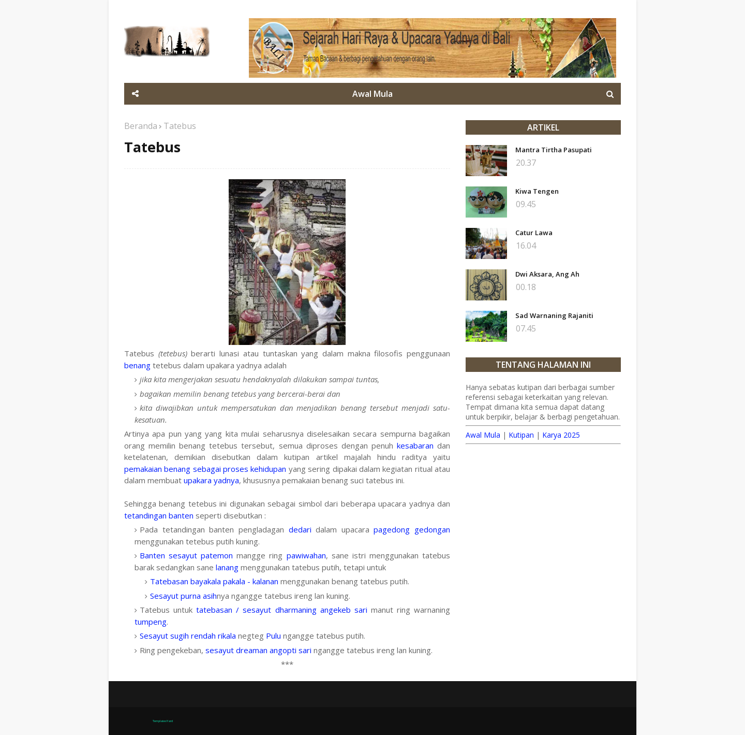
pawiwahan (306, 555)
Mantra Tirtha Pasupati (553, 149)
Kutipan (521, 435)
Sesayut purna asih (183, 595)
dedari (300, 529)
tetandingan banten (158, 515)
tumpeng (151, 621)
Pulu (273, 635)
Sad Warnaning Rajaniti (554, 315)
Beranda (140, 126)
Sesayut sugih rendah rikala (188, 635)
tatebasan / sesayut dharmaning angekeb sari (281, 609)
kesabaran (415, 445)
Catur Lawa (534, 232)
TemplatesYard (163, 721)
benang (137, 365)
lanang (227, 567)
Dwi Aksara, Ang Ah (547, 274)
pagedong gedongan (412, 529)
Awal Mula (483, 435)
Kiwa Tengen (537, 191)
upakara (198, 480)
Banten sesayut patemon (186, 555)
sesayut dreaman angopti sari (258, 650)
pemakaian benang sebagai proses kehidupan (205, 469)
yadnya (226, 480)
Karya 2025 (561, 435)
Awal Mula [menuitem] (372, 93)
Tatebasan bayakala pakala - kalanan (215, 581)
